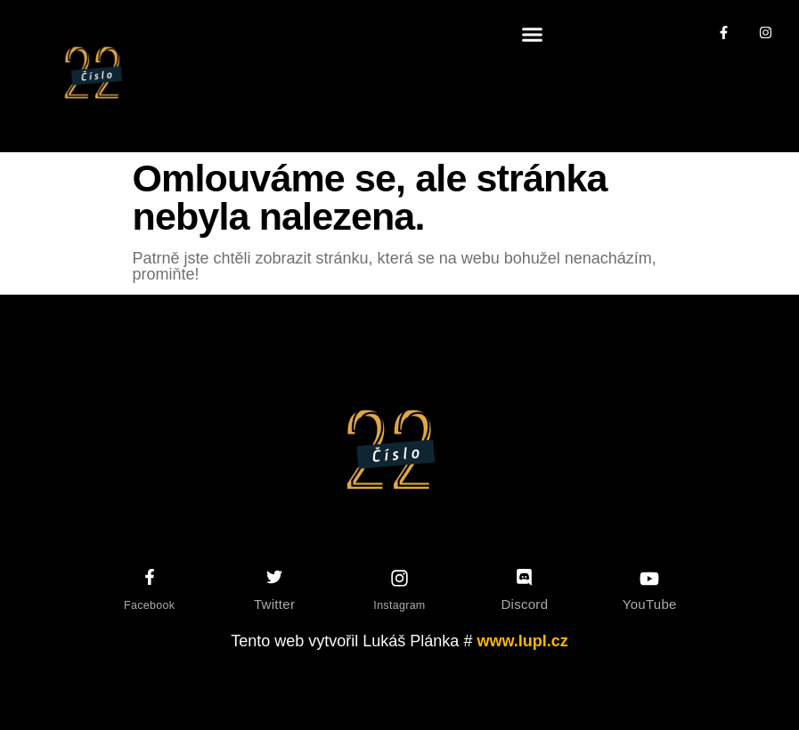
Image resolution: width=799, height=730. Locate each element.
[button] (532, 35)
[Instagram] (399, 578)
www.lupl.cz (522, 641)
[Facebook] (150, 577)
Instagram (399, 605)
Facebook (149, 605)
